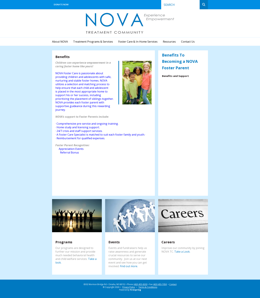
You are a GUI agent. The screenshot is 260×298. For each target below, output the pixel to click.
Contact (173, 284)
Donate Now (61, 4)
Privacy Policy (128, 287)
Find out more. (129, 266)
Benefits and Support (175, 76)
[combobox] (180, 4)
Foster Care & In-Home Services (138, 41)
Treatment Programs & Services (93, 41)
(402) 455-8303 (140, 284)
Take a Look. (182, 251)
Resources (169, 41)
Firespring (135, 289)
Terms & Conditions (147, 287)
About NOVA (60, 41)
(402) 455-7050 (160, 284)
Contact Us (188, 41)
